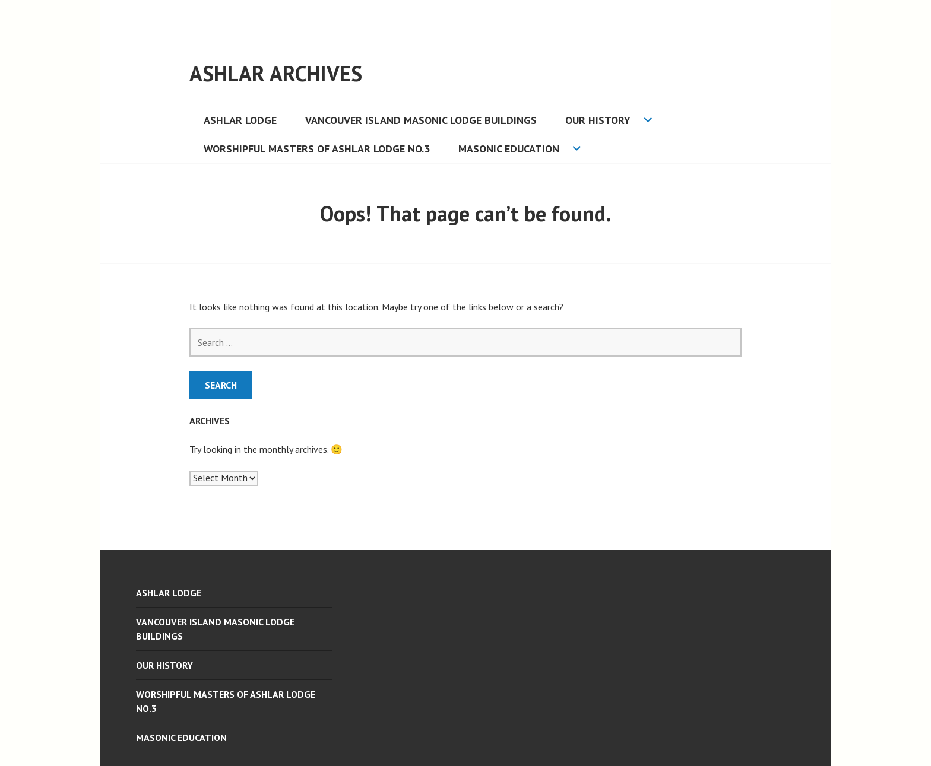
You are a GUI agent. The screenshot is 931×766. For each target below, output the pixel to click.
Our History (598, 120)
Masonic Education (508, 148)
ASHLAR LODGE (240, 120)
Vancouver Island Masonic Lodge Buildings (421, 120)
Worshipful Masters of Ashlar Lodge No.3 (317, 148)
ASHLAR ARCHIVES (275, 73)
